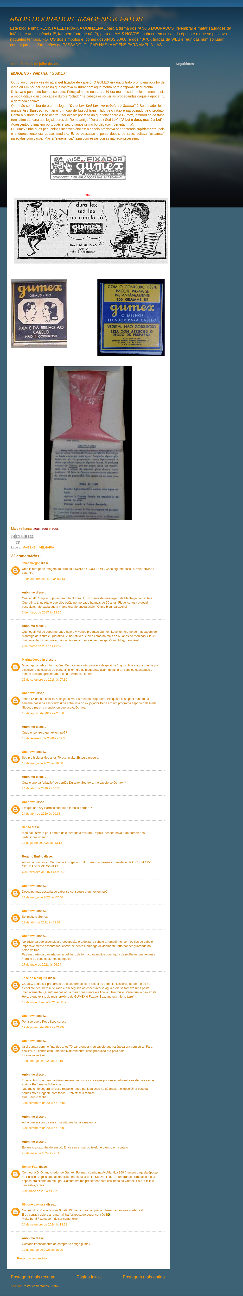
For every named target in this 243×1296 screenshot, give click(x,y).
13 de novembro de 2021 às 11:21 (45, 1002)
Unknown (29, 693)
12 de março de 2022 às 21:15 (42, 1061)
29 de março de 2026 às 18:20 (42, 1249)
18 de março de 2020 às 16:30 (42, 763)
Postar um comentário (32, 1258)
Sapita (26, 827)
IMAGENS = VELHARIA (38, 547)
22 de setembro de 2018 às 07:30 (44, 679)
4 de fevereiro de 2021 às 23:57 (43, 872)
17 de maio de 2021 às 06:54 (41, 964)
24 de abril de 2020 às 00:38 (41, 813)
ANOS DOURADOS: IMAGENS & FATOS (76, 19)
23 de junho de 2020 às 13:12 (42, 843)
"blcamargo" (31, 563)
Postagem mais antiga (144, 1277)
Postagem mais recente (33, 1277)
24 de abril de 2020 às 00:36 (41, 788)
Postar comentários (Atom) (41, 1286)
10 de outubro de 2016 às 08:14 (43, 579)
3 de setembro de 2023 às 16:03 (43, 1128)
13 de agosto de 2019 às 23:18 (43, 713)
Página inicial (89, 1277)
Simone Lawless (33, 1204)
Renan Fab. (30, 1166)
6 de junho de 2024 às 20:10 (41, 1191)
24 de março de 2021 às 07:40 (42, 897)
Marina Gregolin (33, 659)
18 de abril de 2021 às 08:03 (41, 922)
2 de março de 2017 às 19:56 (41, 612)
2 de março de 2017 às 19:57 (41, 646)
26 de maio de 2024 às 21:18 (41, 1153)
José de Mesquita (34, 978)
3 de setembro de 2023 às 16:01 (43, 1103)
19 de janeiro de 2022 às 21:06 (43, 1027)
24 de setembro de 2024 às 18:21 (44, 1224)
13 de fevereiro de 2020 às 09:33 (44, 738)
